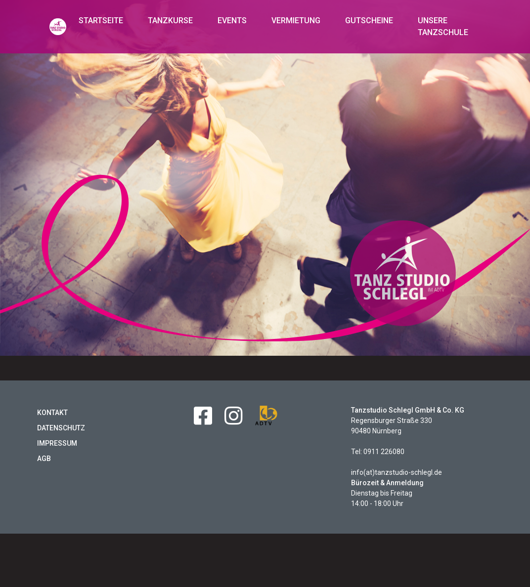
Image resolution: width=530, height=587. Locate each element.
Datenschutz (61, 428)
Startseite (101, 20)
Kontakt (52, 413)
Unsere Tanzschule (443, 26)
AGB (44, 458)
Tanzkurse (170, 20)
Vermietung (295, 20)
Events (232, 20)
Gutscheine (369, 20)
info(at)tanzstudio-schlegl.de (396, 472)
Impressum (57, 443)
